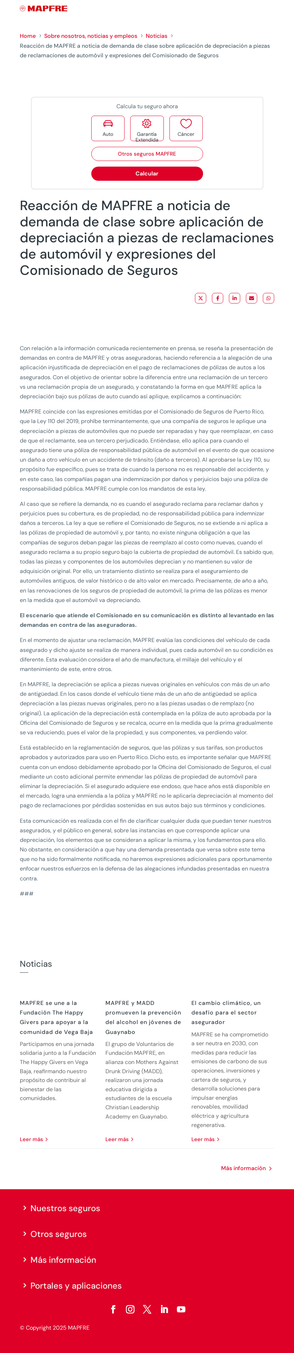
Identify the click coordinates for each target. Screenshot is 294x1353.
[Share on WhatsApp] (268, 298)
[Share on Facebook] (217, 298)
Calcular (147, 173)
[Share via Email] (251, 298)
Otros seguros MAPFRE (147, 153)
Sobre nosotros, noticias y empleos (90, 36)
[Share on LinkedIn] (234, 298)
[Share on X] (200, 298)
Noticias (156, 36)
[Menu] (269, 9)
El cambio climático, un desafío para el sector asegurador (226, 1012)
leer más (31, 1139)
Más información (243, 1168)
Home (28, 36)
